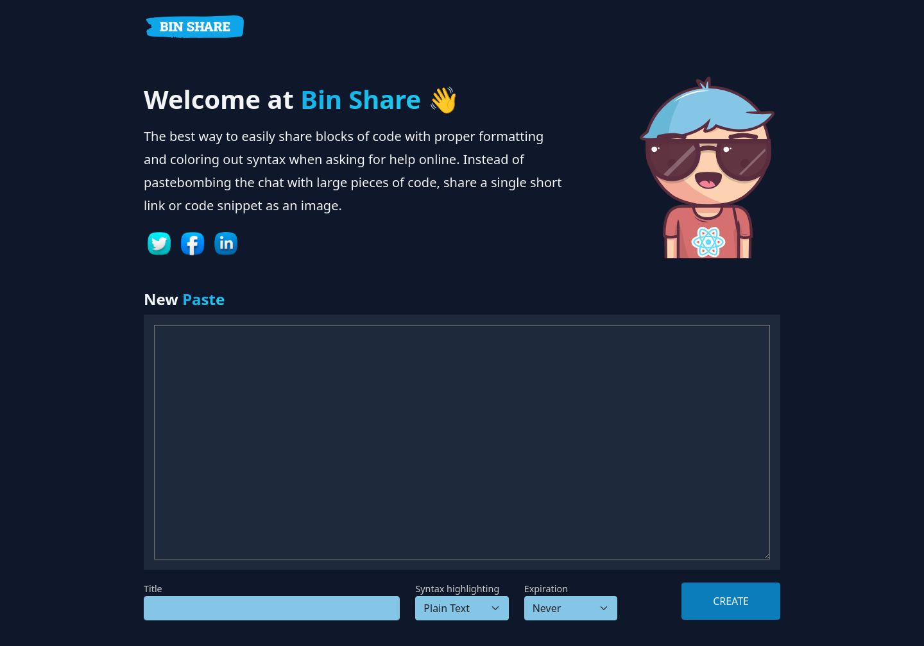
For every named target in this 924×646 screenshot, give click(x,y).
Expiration (546, 589)
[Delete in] (570, 608)
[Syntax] (461, 608)
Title (153, 589)
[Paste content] (462, 442)
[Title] (272, 608)
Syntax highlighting (457, 589)
